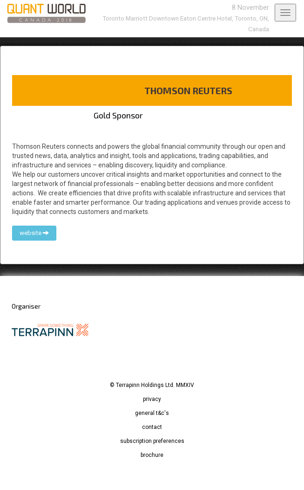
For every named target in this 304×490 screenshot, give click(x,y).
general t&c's (152, 413)
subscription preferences (152, 441)
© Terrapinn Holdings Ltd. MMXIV (152, 385)
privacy (152, 399)
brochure (152, 455)
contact (152, 427)
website (34, 232)
